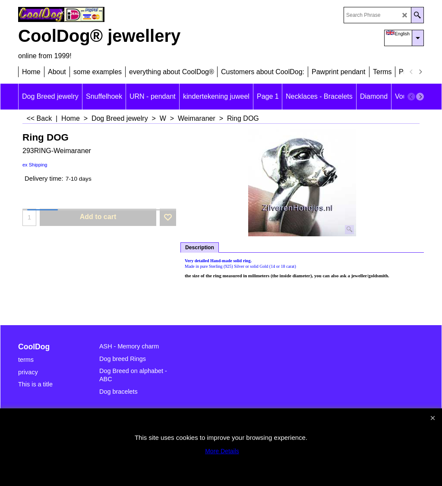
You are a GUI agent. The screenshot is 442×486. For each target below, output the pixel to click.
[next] (420, 72)
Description (199, 248)
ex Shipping (34, 164)
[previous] (411, 72)
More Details (222, 451)
